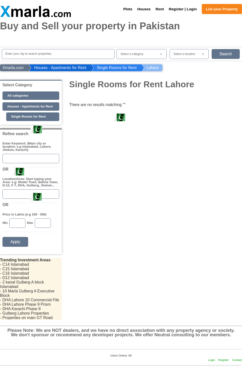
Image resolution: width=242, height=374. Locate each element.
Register (223, 359)
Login (211, 359)
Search (226, 54)
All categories (17, 95)
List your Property (222, 9)
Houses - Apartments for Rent (30, 106)
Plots (127, 9)
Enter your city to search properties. (28, 53)
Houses (144, 9)
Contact (237, 359)
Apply (15, 242)
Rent (160, 9)
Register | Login (183, 9)
